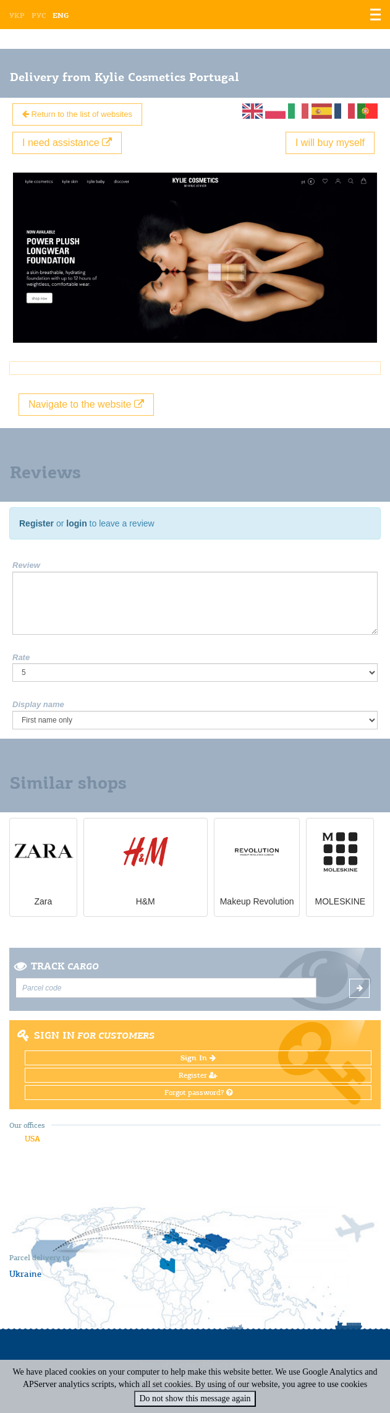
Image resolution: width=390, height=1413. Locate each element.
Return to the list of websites (77, 114)
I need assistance (67, 142)
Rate (21, 657)
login (76, 523)
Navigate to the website (86, 404)
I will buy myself (330, 142)
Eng (61, 15)
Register (36, 523)
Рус (39, 15)
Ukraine (25, 1273)
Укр (17, 15)
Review (26, 565)
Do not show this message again (194, 1398)
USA (32, 1138)
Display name (38, 704)
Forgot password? (198, 1092)
